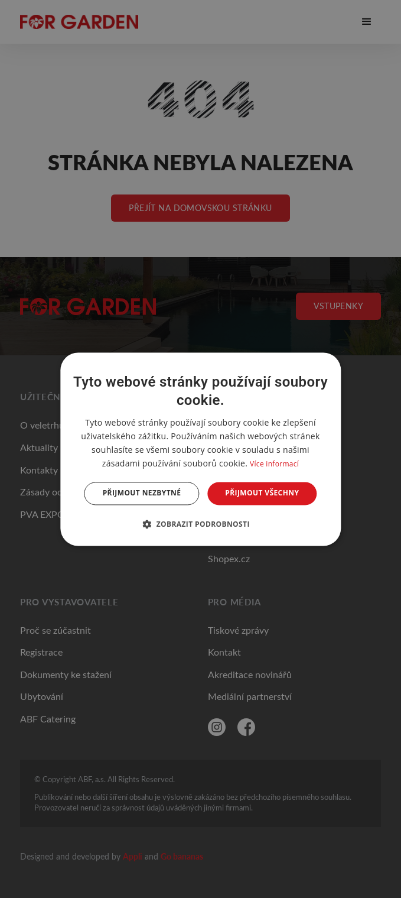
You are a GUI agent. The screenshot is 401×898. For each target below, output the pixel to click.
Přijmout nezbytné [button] (142, 493)
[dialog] (200, 449)
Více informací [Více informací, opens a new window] (274, 464)
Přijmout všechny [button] (262, 493)
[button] (200, 524)
